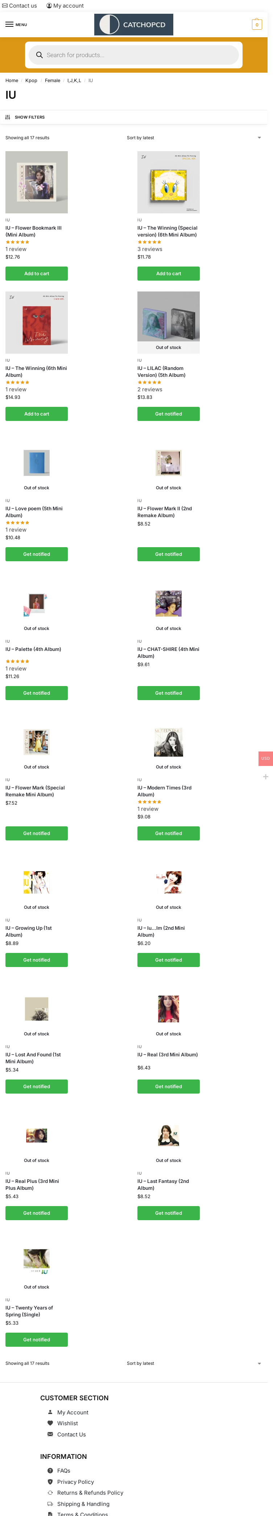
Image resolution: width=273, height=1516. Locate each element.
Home (11, 80)
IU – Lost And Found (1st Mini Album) (33, 1050)
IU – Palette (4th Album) (33, 645)
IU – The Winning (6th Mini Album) (36, 370)
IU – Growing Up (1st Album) (28, 925)
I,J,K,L (74, 80)
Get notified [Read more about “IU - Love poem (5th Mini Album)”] (36, 551)
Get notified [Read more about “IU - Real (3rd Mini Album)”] (168, 1078)
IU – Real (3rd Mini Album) (167, 1047)
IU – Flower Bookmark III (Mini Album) (33, 231)
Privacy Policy (75, 1470)
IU (7, 220)
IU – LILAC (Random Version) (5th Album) (161, 370)
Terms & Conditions (82, 1503)
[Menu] (16, 24)
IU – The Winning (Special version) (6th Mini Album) (167, 231)
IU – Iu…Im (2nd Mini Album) (161, 925)
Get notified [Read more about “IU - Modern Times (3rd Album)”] (168, 827)
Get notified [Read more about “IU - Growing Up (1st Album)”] (36, 952)
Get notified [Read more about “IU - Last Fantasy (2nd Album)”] (168, 1203)
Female (52, 80)
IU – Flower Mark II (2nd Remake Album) (164, 509)
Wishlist (67, 1412)
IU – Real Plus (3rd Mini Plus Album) (32, 1175)
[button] (256, 25)
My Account (72, 1400)
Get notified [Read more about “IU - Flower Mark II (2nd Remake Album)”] (168, 551)
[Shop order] (194, 138)
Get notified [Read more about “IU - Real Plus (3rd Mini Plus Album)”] (36, 1203)
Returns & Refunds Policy (90, 1481)
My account (65, 5)
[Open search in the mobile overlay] (134, 55)
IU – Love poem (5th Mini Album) (34, 509)
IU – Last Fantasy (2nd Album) (163, 1175)
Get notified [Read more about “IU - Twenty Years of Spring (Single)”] (36, 1329)
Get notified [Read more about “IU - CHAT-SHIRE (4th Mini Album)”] (168, 688)
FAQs (63, 1459)
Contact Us (71, 1422)
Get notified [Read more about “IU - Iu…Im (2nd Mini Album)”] (168, 952)
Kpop (31, 80)
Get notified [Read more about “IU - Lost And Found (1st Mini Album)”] (36, 1078)
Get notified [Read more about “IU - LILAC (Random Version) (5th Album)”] (168, 411)
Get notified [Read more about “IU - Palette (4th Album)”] (36, 688)
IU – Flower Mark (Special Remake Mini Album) (35, 785)
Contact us (19, 5)
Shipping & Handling (83, 1492)
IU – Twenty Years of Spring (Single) (29, 1301)
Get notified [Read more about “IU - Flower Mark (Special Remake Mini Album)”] (36, 827)
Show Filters (24, 117)
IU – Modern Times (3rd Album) (164, 785)
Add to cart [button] (36, 273)
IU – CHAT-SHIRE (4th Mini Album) (168, 648)
